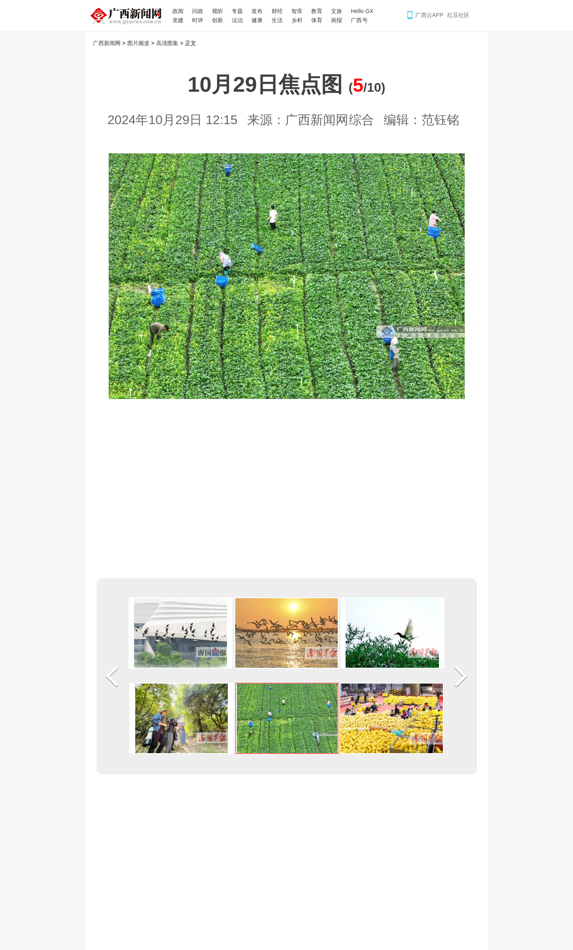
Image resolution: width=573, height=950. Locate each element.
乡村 (297, 20)
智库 (297, 11)
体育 (316, 20)
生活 (277, 20)
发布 (257, 11)
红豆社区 (458, 15)
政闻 (177, 11)
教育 (316, 11)
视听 (217, 11)
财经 (277, 11)
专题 (237, 11)
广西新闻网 (128, 16)
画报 (336, 20)
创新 (217, 20)
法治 (237, 20)
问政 (197, 11)
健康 (257, 20)
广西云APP (429, 15)
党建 (177, 20)
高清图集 (167, 43)
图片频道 (138, 43)
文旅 (336, 11)
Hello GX (362, 11)
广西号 (359, 20)
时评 (197, 20)
